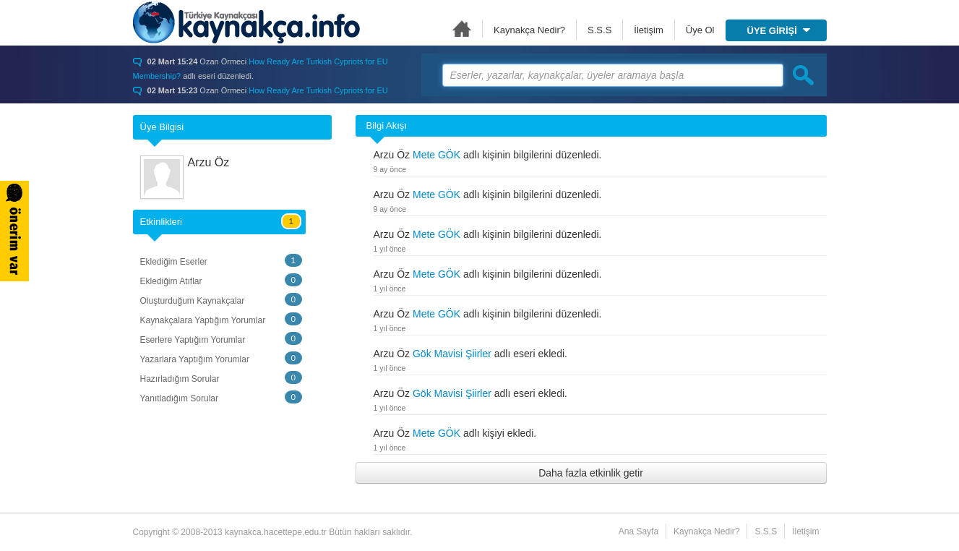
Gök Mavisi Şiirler (452, 353)
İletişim (648, 30)
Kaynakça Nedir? (529, 30)
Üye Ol (700, 30)
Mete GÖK (436, 155)
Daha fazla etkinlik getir (590, 473)
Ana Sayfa (461, 28)
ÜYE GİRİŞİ (778, 30)
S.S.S (599, 30)
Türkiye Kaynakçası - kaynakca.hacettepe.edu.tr (246, 22)
